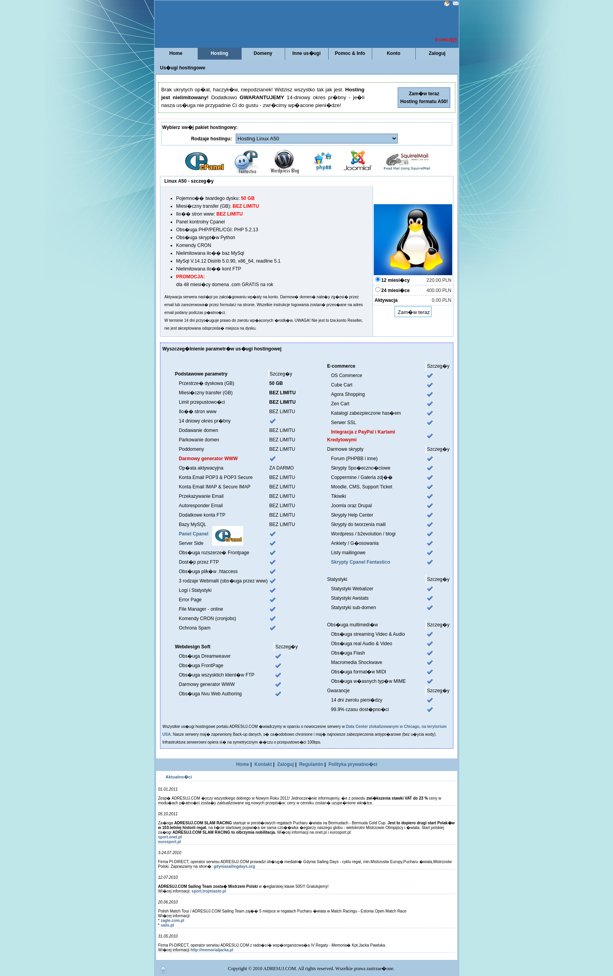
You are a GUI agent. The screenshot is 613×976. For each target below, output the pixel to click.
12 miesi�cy (395, 280)
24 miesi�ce (395, 290)
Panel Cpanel (193, 534)
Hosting (219, 53)
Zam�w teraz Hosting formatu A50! (424, 97)
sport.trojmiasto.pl (209, 891)
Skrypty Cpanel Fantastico (360, 562)
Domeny (263, 53)
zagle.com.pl (172, 920)
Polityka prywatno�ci (352, 764)
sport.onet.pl (170, 837)
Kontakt (263, 764)
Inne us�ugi (307, 53)
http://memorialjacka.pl (212, 950)
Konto (393, 53)
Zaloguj (437, 53)
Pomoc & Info (350, 53)
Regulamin (311, 764)
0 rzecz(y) (446, 39)
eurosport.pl (169, 842)
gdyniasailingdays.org (234, 866)
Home (175, 53)
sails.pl (167, 925)
